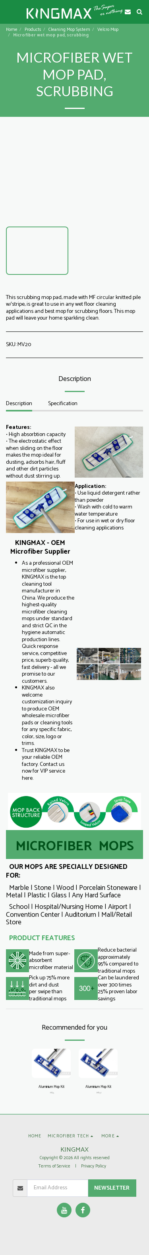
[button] (8, 11)
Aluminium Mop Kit (51, 1086)
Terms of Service (54, 1166)
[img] (51, 1063)
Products (33, 29)
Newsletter (112, 1188)
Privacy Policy (93, 1166)
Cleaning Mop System (69, 29)
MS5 (52, 1093)
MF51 (99, 1093)
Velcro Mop (107, 29)
